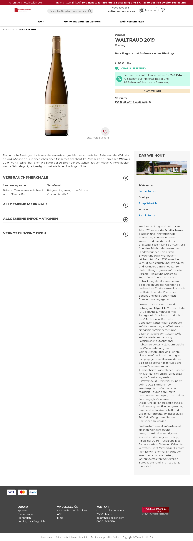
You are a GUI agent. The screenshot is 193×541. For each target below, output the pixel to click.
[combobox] (70, 11)
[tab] (66, 178)
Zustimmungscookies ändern (105, 537)
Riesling (120, 45)
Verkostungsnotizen (24, 233)
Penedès (120, 34)
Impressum (47, 537)
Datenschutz (61, 537)
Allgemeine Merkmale (25, 204)
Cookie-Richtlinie (79, 537)
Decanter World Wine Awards (133, 101)
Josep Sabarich (148, 203)
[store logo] (23, 10)
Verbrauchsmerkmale (25, 177)
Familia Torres (147, 191)
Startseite (9, 29)
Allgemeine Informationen (30, 219)
